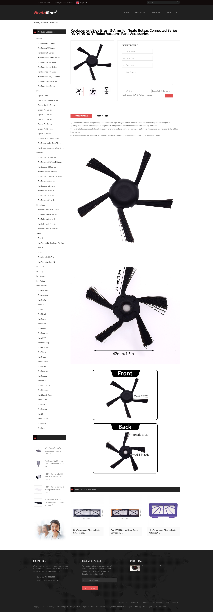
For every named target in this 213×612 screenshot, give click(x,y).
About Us (155, 12)
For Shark (40, 266)
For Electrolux (43, 390)
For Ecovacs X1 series (46, 181)
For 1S (40, 247)
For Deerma (43, 333)
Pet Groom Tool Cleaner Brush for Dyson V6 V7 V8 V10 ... (54, 464)
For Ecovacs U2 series (46, 186)
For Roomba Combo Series (49, 57)
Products (140, 12)
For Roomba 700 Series (47, 72)
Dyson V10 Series (45, 124)
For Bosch (42, 428)
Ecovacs (39, 152)
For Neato (54, 22)
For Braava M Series (46, 53)
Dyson (39, 91)
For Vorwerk (43, 295)
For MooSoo (43, 418)
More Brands (41, 285)
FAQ (167, 602)
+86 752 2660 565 (43, 2)
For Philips (40, 281)
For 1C (40, 238)
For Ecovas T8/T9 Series (47, 171)
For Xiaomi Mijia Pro (46, 257)
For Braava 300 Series (46, 48)
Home (126, 12)
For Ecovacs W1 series (46, 200)
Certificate (145, 602)
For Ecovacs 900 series (47, 157)
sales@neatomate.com (64, 2)
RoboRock (40, 205)
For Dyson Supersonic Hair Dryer (51, 148)
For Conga (42, 319)
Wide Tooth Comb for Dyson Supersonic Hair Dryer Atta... (53, 451)
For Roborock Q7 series (47, 214)
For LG (40, 414)
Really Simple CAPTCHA (131, 95)
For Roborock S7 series (47, 224)
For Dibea (42, 423)
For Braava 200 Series (46, 43)
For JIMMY (42, 338)
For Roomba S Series (46, 86)
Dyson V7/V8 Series (45, 129)
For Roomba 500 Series (47, 62)
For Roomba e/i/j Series (47, 81)
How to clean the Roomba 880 (152, 566)
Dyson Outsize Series (46, 105)
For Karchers (43, 290)
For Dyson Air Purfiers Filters (49, 143)
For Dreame (41, 276)
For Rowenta (43, 371)
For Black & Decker (45, 395)
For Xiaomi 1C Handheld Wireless (51, 243)
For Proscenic (43, 347)
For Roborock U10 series (48, 228)
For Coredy (42, 376)
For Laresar (42, 404)
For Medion (42, 399)
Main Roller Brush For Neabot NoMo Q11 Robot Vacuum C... (54, 502)
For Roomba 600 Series (47, 67)
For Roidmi (42, 328)
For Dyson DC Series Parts (48, 138)
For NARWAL (43, 361)
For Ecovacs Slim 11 (46, 195)
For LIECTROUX (44, 385)
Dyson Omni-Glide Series (48, 100)
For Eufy (39, 271)
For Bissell (42, 314)
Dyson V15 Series (45, 110)
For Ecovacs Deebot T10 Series (50, 176)
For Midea (42, 357)
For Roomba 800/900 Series (49, 76)
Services (175, 602)
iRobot (39, 38)
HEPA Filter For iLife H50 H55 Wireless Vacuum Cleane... (54, 477)
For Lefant (42, 380)
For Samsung (43, 342)
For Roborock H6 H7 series (48, 209)
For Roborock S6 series (47, 219)
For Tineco (42, 352)
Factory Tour (157, 602)
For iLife (41, 304)
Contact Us (171, 12)
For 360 (41, 309)
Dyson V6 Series (44, 133)
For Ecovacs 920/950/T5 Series (50, 162)
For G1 (40, 252)
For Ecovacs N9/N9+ (46, 190)
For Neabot (42, 366)
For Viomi (42, 323)
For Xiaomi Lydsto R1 (46, 262)
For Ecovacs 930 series (47, 167)
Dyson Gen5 (43, 95)
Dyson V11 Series (45, 119)
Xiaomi (39, 233)
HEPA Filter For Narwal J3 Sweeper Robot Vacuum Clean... (54, 489)
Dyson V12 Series (45, 114)
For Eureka (42, 409)
